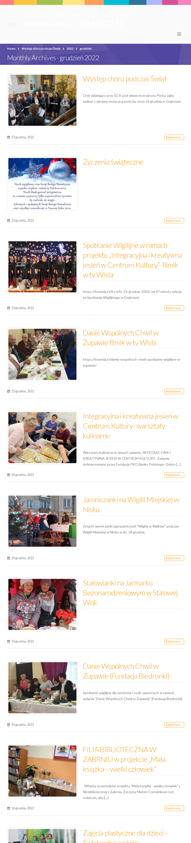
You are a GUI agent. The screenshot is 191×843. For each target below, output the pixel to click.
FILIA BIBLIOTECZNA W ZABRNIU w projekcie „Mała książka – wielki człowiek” (124, 759)
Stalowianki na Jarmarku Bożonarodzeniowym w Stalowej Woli (130, 592)
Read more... (174, 137)
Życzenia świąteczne (113, 161)
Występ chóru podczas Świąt (125, 78)
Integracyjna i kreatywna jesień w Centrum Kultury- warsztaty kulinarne (130, 425)
